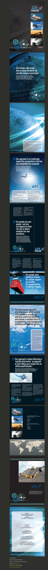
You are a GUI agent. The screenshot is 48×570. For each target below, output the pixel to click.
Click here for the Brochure (15, 567)
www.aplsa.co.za (17, 563)
